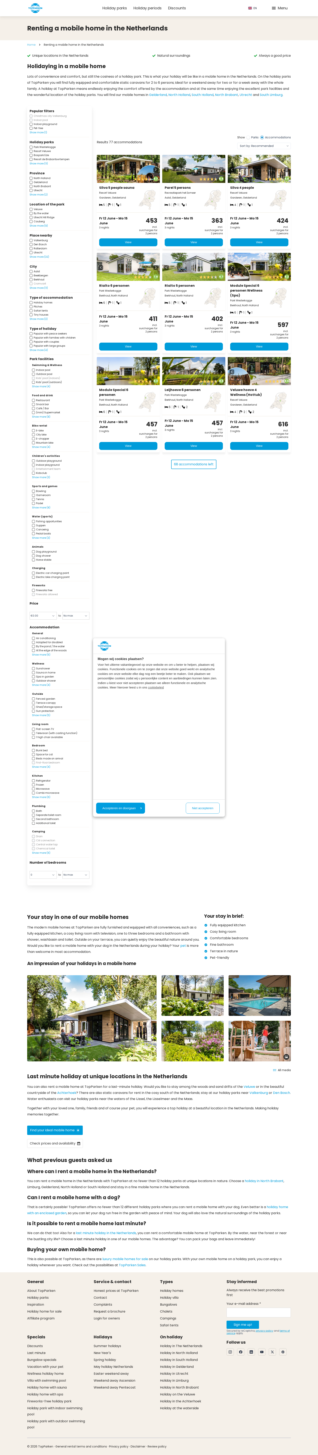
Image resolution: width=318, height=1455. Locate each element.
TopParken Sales (132, 1265)
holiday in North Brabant (264, 1181)
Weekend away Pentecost (115, 1387)
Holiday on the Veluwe (177, 1394)
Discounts (177, 8)
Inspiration (35, 1304)
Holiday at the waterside (179, 1408)
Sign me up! (243, 1324)
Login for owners (107, 1318)
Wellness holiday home (45, 1373)
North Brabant (226, 94)
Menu (279, 8)
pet (183, 945)
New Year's (102, 1353)
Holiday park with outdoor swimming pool (56, 1424)
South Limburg (271, 94)
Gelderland (158, 94)
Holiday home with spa (45, 1394)
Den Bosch (281, 1092)
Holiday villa (169, 1297)
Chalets (166, 1311)
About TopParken (41, 1290)
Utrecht (246, 94)
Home (31, 45)
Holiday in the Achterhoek (180, 1401)
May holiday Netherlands (113, 1366)
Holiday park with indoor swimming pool (54, 1411)
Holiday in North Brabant (179, 1387)
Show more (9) (39, 225)
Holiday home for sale (44, 1311)
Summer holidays (107, 1346)
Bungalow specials (41, 1359)
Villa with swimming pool (46, 1380)
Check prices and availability (55, 1143)
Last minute (36, 1353)
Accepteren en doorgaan (122, 808)
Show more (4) (39, 350)
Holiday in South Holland (179, 1359)
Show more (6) (41, 797)
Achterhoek (66, 1092)
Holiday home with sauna (47, 1387)
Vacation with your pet (45, 1366)
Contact (100, 1297)
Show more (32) (39, 256)
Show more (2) (39, 194)
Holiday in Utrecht (174, 1373)
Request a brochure (109, 1311)
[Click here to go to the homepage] (35, 8)
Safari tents (169, 1325)
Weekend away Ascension (114, 1380)
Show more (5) (41, 654)
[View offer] (121, 121)
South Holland (203, 94)
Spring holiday (105, 1359)
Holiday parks (114, 8)
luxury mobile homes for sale (125, 1259)
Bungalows (168, 1304)
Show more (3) (39, 319)
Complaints (103, 1304)
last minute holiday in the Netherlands (106, 1233)
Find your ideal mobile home (55, 1130)
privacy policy (264, 1330)
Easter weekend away (111, 1373)
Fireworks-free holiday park (49, 1401)
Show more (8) (41, 416)
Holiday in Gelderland (177, 1366)
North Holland (179, 94)
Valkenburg (258, 1092)
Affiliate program (41, 1318)
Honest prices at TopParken (116, 1290)
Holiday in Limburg (174, 1380)
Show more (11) (39, 163)
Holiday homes (171, 1290)
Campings (168, 1318)
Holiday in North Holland (179, 1353)
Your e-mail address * (244, 1303)
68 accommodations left (194, 467)
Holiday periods (147, 8)
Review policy (157, 1446)
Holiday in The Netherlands (181, 1346)
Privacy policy (118, 1446)
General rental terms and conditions (81, 1446)
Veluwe (249, 1086)
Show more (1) (38, 132)
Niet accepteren (202, 808)
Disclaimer (138, 1446)
